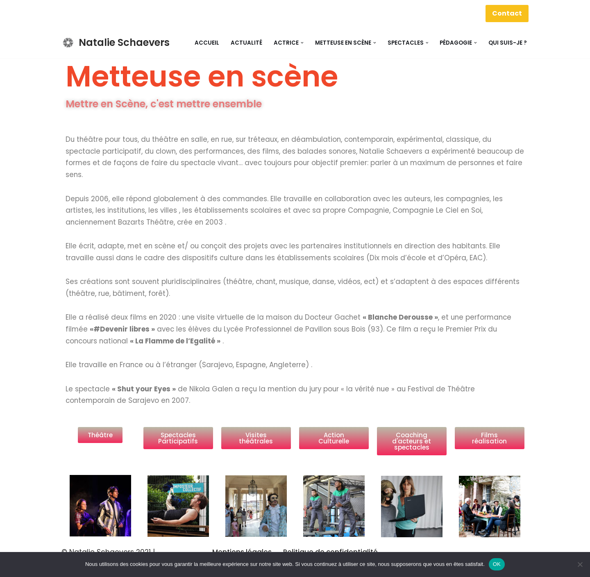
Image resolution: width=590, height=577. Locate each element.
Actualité (246, 43)
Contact (507, 13)
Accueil (207, 43)
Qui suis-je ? (507, 43)
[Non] (580, 564)
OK (497, 564)
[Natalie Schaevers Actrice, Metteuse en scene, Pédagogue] (115, 42)
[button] (302, 42)
